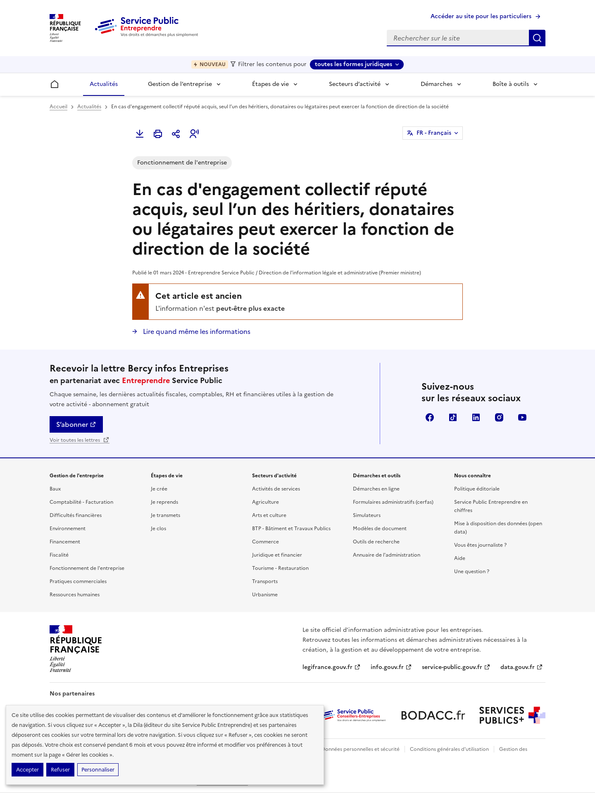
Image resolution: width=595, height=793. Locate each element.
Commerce (265, 541)
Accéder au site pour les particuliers (481, 16)
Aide (459, 558)
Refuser (60, 770)
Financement (65, 541)
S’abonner (76, 424)
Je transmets (165, 515)
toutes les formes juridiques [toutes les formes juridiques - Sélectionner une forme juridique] (353, 64)
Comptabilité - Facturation (81, 502)
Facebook (429, 417)
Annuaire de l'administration (386, 555)
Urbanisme (265, 594)
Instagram (499, 417)
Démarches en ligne (376, 489)
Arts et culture (269, 515)
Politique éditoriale (477, 489)
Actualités (104, 84)
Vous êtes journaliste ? (480, 545)
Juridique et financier (277, 555)
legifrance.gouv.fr (331, 667)
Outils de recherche (376, 541)
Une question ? (471, 571)
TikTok (453, 417)
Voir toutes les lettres (79, 440)
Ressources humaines (75, 594)
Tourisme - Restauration (280, 568)
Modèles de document (380, 528)
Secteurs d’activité (355, 84)
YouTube (522, 417)
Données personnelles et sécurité (360, 749)
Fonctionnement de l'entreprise (87, 568)
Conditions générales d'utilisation (449, 749)
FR (433, 133)
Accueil (58, 106)
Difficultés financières (76, 515)
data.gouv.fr (521, 667)
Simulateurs (367, 515)
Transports (265, 581)
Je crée (159, 489)
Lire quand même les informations (195, 331)
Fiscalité (59, 555)
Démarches (436, 84)
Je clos (158, 528)
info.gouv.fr (391, 667)
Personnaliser (97, 770)
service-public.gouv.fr (456, 667)
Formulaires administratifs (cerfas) (393, 502)
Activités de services (276, 489)
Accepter (27, 770)
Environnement (68, 528)
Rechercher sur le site (537, 38)
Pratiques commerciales (78, 581)
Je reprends (164, 502)
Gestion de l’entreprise (180, 84)
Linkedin (476, 417)
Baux (55, 489)
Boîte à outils (511, 84)
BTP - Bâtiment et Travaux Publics (291, 528)
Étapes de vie (270, 84)
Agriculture (265, 502)
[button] (194, 133)
